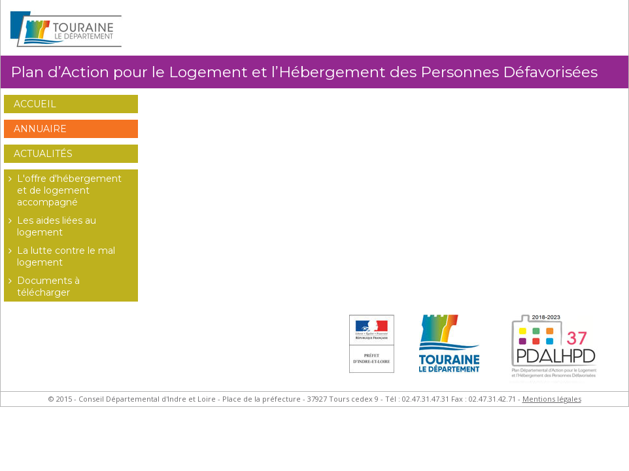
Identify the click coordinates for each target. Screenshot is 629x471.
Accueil (35, 104)
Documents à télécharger (42, 286)
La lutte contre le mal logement (59, 256)
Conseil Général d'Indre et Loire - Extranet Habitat (66, 29)
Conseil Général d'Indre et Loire (451, 353)
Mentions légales (551, 399)
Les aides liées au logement (50, 226)
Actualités (43, 154)
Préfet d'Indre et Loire (371, 353)
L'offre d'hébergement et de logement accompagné (63, 190)
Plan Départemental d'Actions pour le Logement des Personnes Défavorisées (557, 353)
